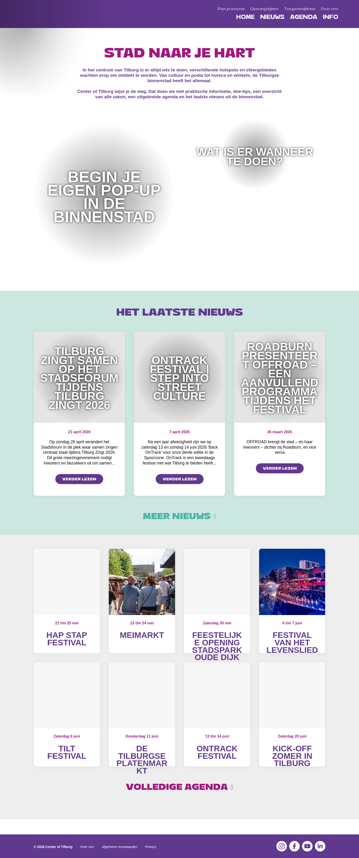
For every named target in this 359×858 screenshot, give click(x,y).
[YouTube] (307, 846)
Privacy (150, 847)
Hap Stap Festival (66, 638)
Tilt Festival (66, 759)
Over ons (87, 847)
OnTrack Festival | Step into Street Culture (179, 378)
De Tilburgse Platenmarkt (141, 767)
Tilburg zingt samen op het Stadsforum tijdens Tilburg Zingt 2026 (79, 378)
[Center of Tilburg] (38, 28)
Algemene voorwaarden (119, 847)
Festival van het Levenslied (292, 642)
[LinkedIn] (320, 846)
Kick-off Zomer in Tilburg (292, 763)
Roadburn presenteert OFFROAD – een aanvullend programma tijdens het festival (279, 378)
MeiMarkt (142, 635)
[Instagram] (281, 846)
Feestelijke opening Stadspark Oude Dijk (217, 646)
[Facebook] (294, 846)
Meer (179, 516)
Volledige (179, 802)
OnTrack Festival (217, 759)
